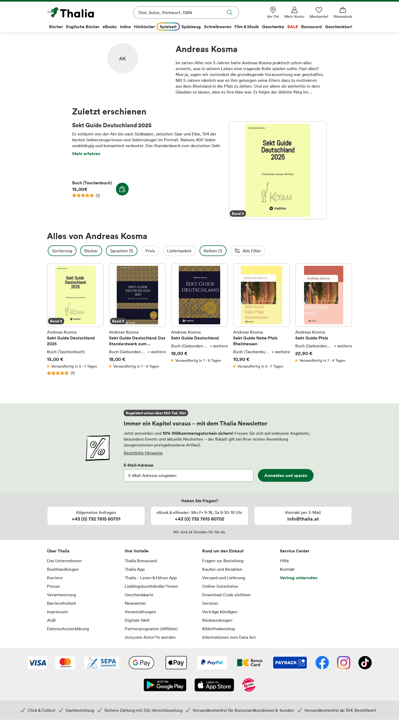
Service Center (294, 551)
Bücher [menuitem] (56, 26)
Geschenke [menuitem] (273, 26)
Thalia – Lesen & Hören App (151, 577)
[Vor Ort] (273, 13)
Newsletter (135, 603)
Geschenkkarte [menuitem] (340, 26)
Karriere (55, 577)
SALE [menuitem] (292, 26)
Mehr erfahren (86, 153)
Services (210, 603)
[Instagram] (343, 663)
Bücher (105, 250)
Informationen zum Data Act (229, 637)
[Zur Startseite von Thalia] (77, 12)
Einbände (307, 250)
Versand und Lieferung (223, 577)
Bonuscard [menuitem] (311, 26)
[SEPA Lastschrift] (101, 663)
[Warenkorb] (342, 13)
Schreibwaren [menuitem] (217, 26)
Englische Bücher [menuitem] (82, 26)
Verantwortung (61, 594)
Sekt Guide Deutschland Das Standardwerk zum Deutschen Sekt (137, 319)
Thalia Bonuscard (141, 560)
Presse (53, 586)
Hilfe (284, 560)
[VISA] (37, 663)
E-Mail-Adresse (138, 465)
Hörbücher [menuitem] (144, 26)
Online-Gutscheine (220, 586)
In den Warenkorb (122, 189)
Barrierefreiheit (61, 603)
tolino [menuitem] (125, 26)
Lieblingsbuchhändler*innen (151, 586)
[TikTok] (365, 663)
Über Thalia (58, 551)
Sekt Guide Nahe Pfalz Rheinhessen (261, 319)
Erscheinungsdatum (267, 250)
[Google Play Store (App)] (165, 685)
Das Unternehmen (64, 560)
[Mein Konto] (294, 13)
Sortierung (76, 250)
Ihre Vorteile (137, 551)
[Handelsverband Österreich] (248, 685)
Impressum (57, 611)
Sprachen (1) (136, 250)
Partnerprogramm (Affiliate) (151, 628)
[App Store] (214, 685)
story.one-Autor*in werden (150, 637)
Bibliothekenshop (218, 628)
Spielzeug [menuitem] (191, 26)
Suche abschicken (229, 12)
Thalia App (135, 569)
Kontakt (287, 569)
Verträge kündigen (219, 611)
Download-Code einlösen (226, 594)
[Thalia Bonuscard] (249, 663)
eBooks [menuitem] (110, 26)
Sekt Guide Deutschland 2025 (277, 170)
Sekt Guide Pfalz (323, 319)
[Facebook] (322, 663)
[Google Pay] (141, 663)
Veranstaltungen (140, 611)
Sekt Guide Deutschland (199, 319)
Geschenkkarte (139, 594)
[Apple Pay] (176, 663)
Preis (164, 250)
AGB (51, 620)
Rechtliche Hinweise (143, 452)
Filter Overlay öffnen (53, 250)
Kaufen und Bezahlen (222, 569)
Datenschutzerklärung (68, 628)
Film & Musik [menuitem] (247, 26)
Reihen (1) (227, 250)
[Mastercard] (65, 663)
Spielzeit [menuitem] (168, 26)
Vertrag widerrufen (298, 578)
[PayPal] (212, 663)
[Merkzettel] (319, 13)
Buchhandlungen (63, 569)
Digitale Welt (137, 620)
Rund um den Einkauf (223, 551)
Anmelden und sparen (285, 475)
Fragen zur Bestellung (223, 560)
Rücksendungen (217, 620)
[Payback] (289, 663)
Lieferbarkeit (193, 250)
